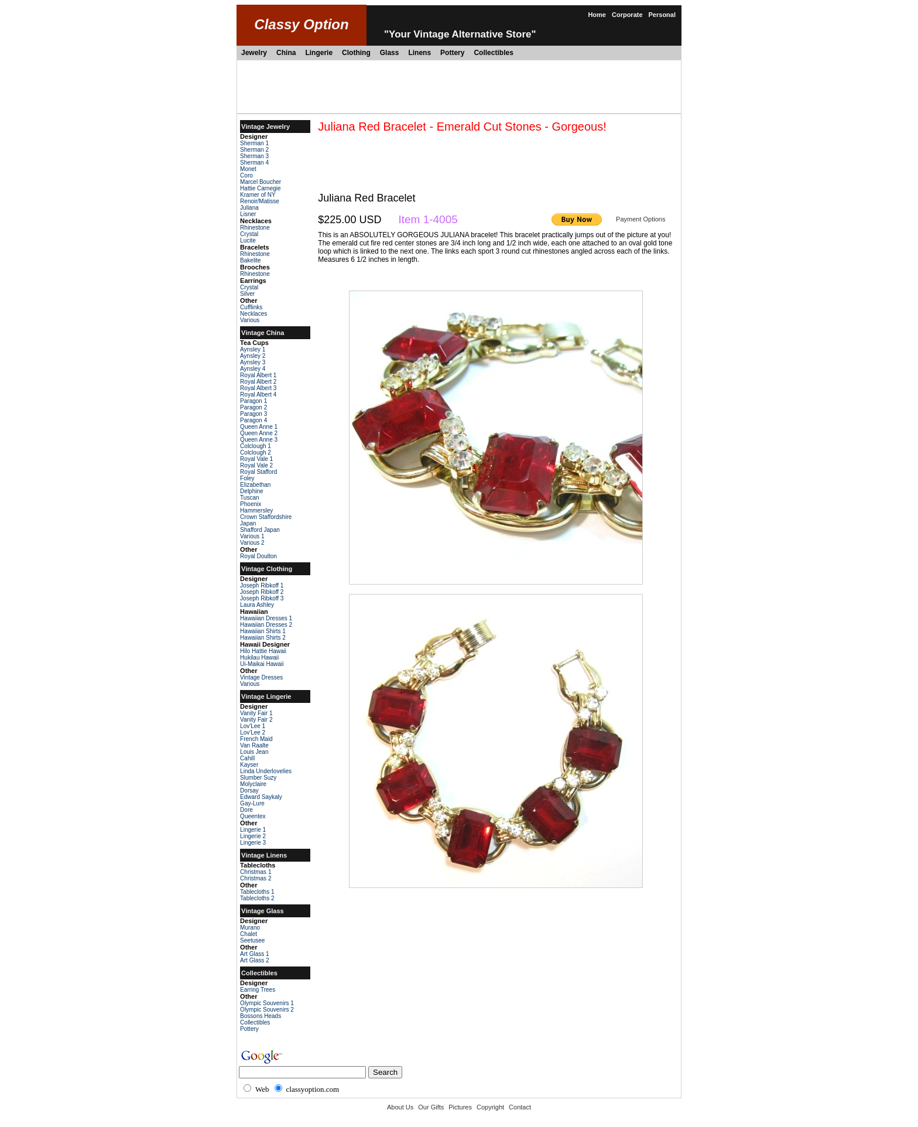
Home (597, 14)
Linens (419, 53)
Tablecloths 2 (257, 898)
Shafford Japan (260, 530)
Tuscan (249, 497)
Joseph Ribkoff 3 (261, 598)
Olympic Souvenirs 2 (267, 1009)
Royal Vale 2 (256, 465)
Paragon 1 (253, 401)
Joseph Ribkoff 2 (261, 592)
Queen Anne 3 (259, 439)
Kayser (249, 764)
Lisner (248, 214)
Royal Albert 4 (258, 394)
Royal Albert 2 (258, 381)
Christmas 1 (255, 872)
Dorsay (249, 790)
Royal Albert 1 (258, 375)
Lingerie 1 (253, 830)
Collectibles (493, 53)
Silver (247, 294)
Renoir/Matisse (259, 201)
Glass (389, 53)
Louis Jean (254, 752)
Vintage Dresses (261, 677)
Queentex (252, 816)
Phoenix (250, 504)
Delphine (251, 491)
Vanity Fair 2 (256, 719)
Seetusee (252, 940)
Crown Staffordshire (266, 517)
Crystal (249, 234)
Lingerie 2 (253, 836)
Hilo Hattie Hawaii (263, 651)
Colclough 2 (255, 452)
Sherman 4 (254, 162)
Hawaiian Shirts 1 (263, 631)
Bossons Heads (260, 1016)
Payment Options (640, 219)
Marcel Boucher (260, 182)
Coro (246, 175)
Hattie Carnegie (260, 188)
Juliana (249, 207)
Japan (248, 523)
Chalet (248, 934)
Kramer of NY (258, 195)
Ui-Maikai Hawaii (261, 664)
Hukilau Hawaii (259, 657)
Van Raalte (254, 745)
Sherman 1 (254, 143)
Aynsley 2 (252, 356)
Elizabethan (255, 484)
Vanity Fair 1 (256, 713)
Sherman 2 (254, 149)
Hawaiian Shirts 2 (263, 637)
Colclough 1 (255, 446)
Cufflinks (251, 307)
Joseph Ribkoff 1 (261, 585)
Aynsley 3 (252, 362)
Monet (248, 169)
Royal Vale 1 (256, 459)
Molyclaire (253, 784)
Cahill (247, 758)
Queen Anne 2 (259, 433)
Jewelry (254, 53)
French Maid (256, 739)
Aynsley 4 (252, 369)
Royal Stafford (258, 472)
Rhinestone (255, 227)
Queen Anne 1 (259, 427)
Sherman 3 (254, 156)
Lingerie (319, 53)
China (286, 53)
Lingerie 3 (253, 842)
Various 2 (252, 542)
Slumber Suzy (258, 777)
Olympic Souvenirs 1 (267, 1003)
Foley (247, 478)
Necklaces (253, 313)
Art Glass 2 (254, 960)
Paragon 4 (253, 420)
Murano (250, 927)
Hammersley (256, 510)
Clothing (356, 53)
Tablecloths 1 (257, 892)
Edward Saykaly (261, 797)
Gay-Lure (252, 803)
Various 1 (252, 536)
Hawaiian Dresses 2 (266, 624)
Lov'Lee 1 (252, 726)
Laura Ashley (257, 605)
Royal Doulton (258, 556)
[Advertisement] (459, 86)
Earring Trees (257, 989)
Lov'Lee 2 (252, 732)
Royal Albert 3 (258, 388)
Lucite (248, 240)
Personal (662, 14)
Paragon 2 (253, 407)
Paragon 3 (253, 414)
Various (249, 320)
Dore (246, 810)
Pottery (452, 53)
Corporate (627, 14)
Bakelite (250, 260)
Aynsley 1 (252, 349)
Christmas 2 (255, 878)
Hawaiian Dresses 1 (266, 618)
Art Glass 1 (254, 954)
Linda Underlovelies (266, 771)
